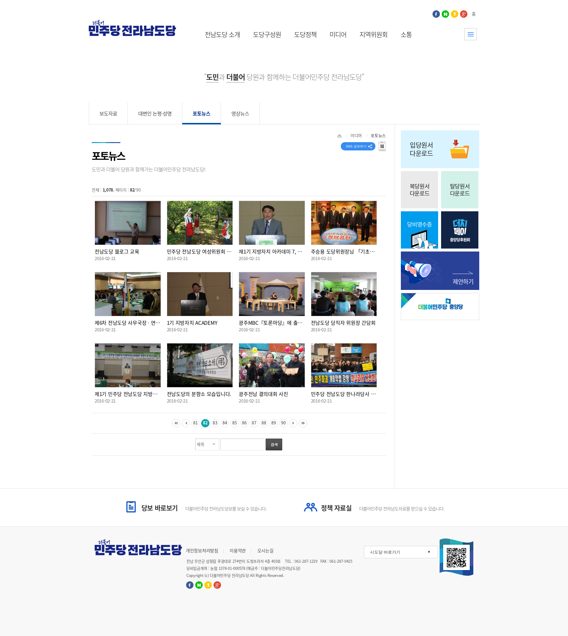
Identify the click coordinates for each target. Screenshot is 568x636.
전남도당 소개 (222, 34)
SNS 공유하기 (356, 146)
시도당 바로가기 (385, 552)
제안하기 (463, 281)
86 (244, 423)
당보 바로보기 (204, 507)
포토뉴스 (201, 113)
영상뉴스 (240, 113)
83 (215, 423)
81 (195, 423)
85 (234, 423)
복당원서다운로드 (420, 189)
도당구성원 (267, 34)
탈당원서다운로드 (460, 189)
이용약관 (238, 550)
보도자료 (108, 113)
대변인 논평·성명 (155, 113)
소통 (406, 34)
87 (254, 423)
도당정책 (305, 34)
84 (224, 423)
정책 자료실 (382, 507)
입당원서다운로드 (421, 149)
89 (273, 423)
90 (283, 423)
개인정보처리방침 (202, 550)
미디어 (338, 34)
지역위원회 (373, 34)
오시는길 (265, 550)
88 (264, 423)
